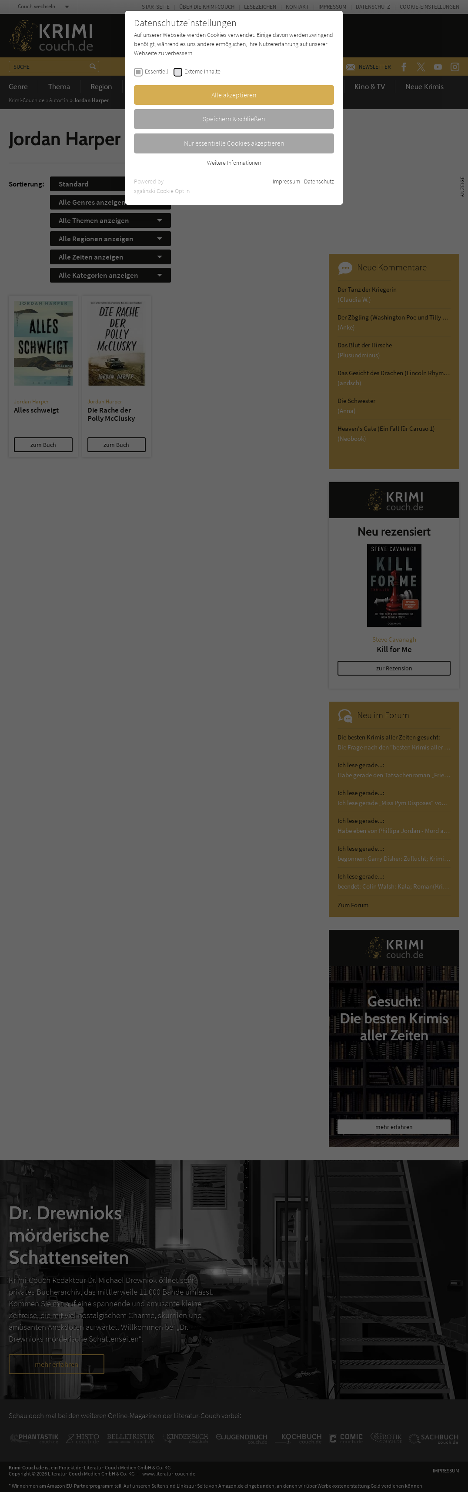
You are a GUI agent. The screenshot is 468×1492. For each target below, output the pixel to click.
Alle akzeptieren (234, 94)
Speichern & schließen (234, 118)
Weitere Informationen (234, 163)
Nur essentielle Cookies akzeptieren (234, 143)
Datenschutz (319, 181)
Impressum (286, 181)
